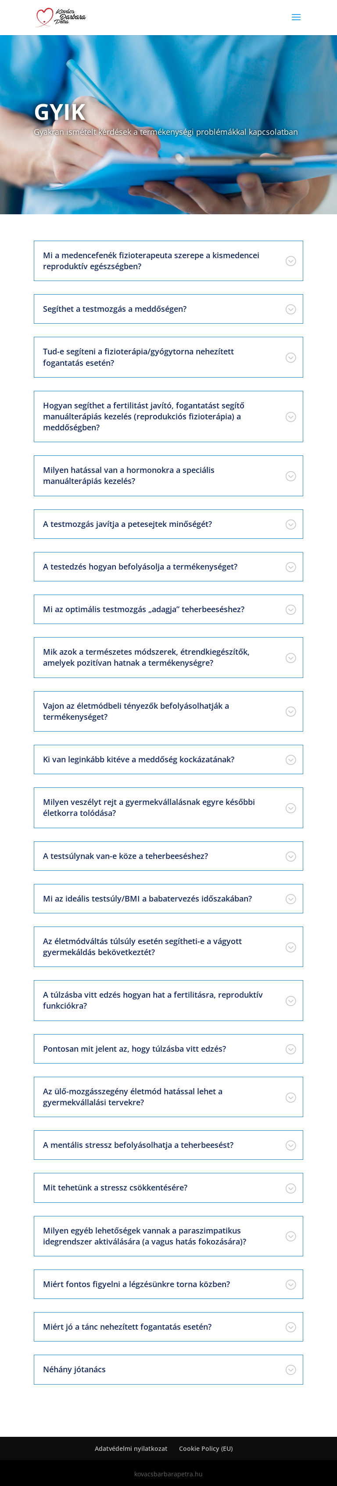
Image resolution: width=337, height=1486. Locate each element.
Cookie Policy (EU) (206, 1448)
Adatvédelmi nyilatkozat (131, 1448)
